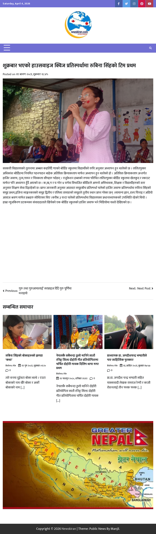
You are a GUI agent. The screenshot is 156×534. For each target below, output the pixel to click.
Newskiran (69, 528)
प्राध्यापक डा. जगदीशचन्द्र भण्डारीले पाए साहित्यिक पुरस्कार (127, 357)
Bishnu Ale (11, 366)
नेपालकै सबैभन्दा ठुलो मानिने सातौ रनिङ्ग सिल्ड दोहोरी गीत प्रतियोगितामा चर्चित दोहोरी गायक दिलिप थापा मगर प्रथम (77, 362)
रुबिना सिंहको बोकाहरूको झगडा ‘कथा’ (24, 357)
